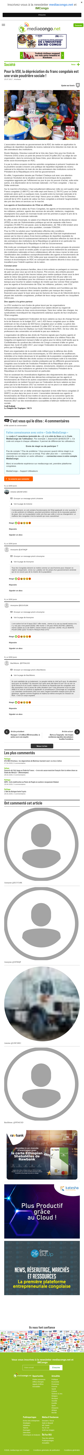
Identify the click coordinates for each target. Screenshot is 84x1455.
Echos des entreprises (31, 1421)
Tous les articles (48, 1438)
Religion (55, 1396)
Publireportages (48, 1441)
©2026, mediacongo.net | (13, 1450)
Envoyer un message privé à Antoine (28, 498)
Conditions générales (72, 1450)
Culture (6, 768)
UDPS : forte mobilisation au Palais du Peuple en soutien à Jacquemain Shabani (31, 782)
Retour (73, 64)
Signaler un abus (15, 535)
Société (54, 1401)
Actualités (45, 1443)
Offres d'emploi (38, 1382)
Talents (25, 1428)
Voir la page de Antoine (23, 504)
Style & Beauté (47, 1423)
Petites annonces (38, 1379)
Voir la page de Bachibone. (24, 675)
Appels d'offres (37, 1384)
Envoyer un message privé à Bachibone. (30, 670)
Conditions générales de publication (46, 1450)
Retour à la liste (42, 746)
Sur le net (45, 1428)
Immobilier (36, 1387)
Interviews (27, 1432)
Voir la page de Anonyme (24, 562)
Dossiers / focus (48, 1421)
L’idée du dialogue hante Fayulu (15, 791)
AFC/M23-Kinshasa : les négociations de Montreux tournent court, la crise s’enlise (33, 761)
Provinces (55, 1384)
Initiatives (26, 1425)
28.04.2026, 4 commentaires (14, 794)
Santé (54, 1389)
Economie (55, 1382)
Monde (54, 1413)
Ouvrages (26, 1430)
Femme (54, 1387)
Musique (55, 1398)
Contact (26, 1450)
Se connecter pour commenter (18, 479)
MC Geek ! (46, 1425)
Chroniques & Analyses (31, 1435)
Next (62, 55)
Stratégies (27, 1423)
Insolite (54, 1403)
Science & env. (57, 1394)
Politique (7, 759)
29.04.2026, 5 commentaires (14, 784)
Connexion (78, 25)
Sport (54, 1405)
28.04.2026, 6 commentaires (14, 775)
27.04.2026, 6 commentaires (14, 763)
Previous (21, 55)
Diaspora (55, 1408)
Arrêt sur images (48, 1430)
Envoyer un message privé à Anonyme (29, 556)
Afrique (54, 1410)
